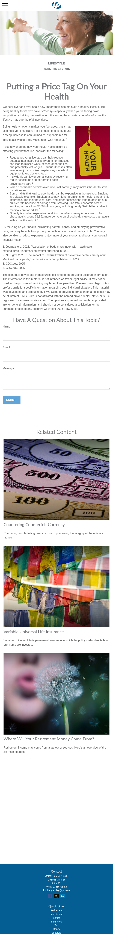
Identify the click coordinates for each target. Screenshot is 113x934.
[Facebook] (50, 896)
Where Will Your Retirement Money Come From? (49, 738)
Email (6, 347)
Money (56, 929)
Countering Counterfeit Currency (34, 524)
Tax (56, 925)
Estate (56, 917)
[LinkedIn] (62, 896)
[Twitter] (56, 896)
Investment (56, 914)
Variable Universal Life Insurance (34, 631)
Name (6, 326)
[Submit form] (11, 400)
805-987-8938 (60, 875)
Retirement (56, 910)
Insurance (56, 921)
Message (8, 368)
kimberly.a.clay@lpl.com (56, 890)
